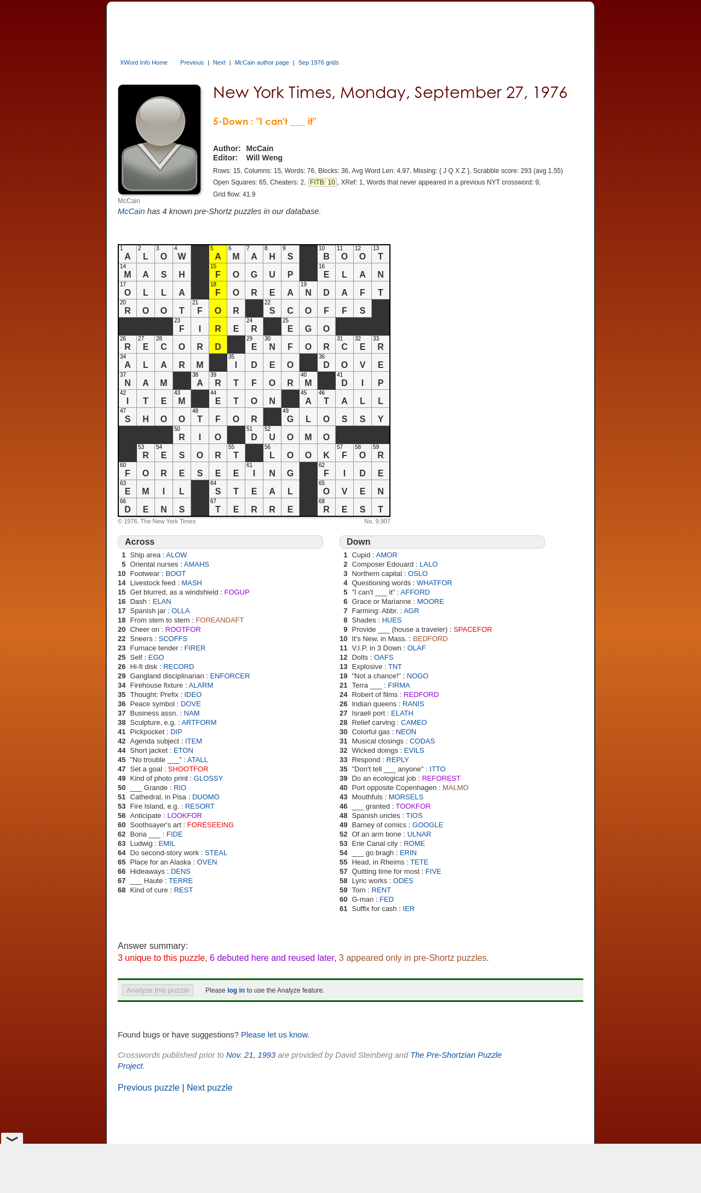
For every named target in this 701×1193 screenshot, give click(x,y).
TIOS (414, 815)
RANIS (413, 704)
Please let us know (274, 1034)
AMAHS (196, 564)
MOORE (430, 601)
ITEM (193, 741)
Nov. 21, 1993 (250, 1055)
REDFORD (421, 694)
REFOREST (441, 778)
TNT (395, 666)
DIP (176, 732)
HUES (391, 620)
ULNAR (419, 834)
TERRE (181, 881)
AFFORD (415, 592)
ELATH (402, 713)
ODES (403, 881)
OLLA (180, 611)
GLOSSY (208, 778)
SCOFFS (173, 639)
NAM (192, 713)
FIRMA (399, 685)
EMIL (167, 843)
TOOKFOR (412, 806)
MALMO (456, 787)
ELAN (162, 601)
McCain (131, 211)
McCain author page (262, 62)
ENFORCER (230, 676)
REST (183, 890)
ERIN (408, 853)
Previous (192, 62)
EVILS (414, 750)
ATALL (197, 760)
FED (387, 899)
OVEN (207, 862)
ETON (183, 750)
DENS (181, 871)
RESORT (200, 806)
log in (236, 990)
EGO (156, 657)
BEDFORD (430, 639)
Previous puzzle (149, 1087)
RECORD (178, 666)
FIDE (174, 834)
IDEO (193, 694)
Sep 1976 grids (318, 62)
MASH (191, 583)
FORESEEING (210, 825)
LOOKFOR (184, 815)
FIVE (433, 871)
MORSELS (406, 797)
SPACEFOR (472, 629)
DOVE (191, 704)
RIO (180, 787)
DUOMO (206, 797)
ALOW (176, 555)
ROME (414, 843)
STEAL (216, 853)
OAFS (383, 657)
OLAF (416, 648)
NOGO (418, 676)
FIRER (194, 648)
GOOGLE (427, 825)
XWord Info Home (144, 62)
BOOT (176, 573)
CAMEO (414, 722)
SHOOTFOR (188, 769)
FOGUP (236, 592)
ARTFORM (198, 722)
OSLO (418, 573)
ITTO (437, 769)
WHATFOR (434, 583)
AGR (411, 611)
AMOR (387, 555)
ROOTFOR (183, 629)
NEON (406, 732)
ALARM (200, 685)
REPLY (397, 760)
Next (219, 62)
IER (409, 908)
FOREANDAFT (220, 620)
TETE (419, 862)
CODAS (422, 741)
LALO (429, 564)
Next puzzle (210, 1087)
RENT (381, 890)
